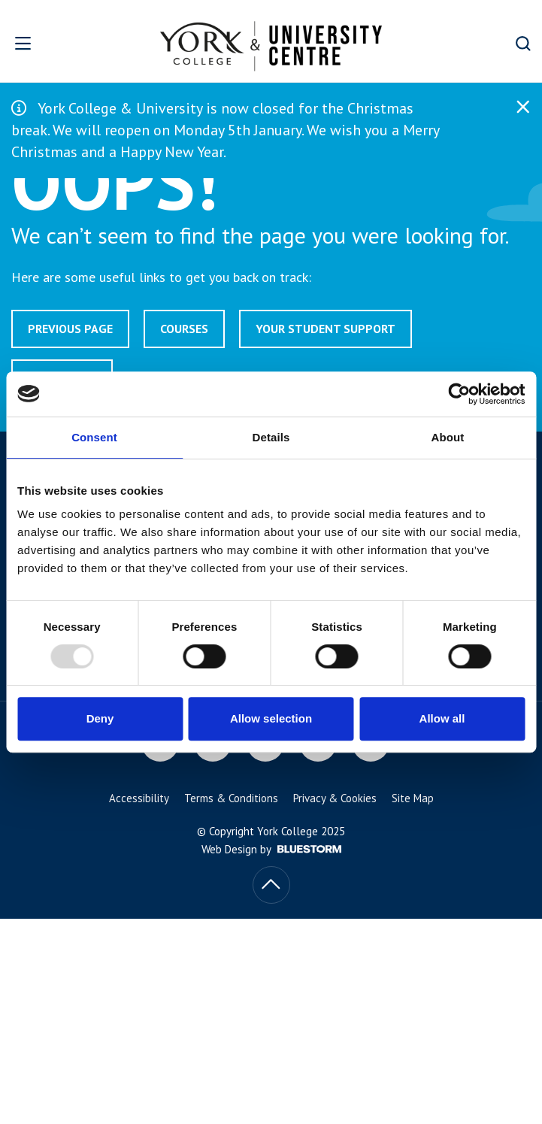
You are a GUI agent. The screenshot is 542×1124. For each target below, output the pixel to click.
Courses (184, 328)
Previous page (70, 328)
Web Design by (271, 849)
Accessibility (139, 798)
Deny (100, 718)
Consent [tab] (94, 437)
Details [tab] (271, 437)
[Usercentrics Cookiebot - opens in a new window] (459, 394)
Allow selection (271, 718)
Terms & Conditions (231, 798)
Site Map (413, 798)
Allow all (442, 718)
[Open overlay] (45, 43)
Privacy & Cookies (335, 798)
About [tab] (448, 437)
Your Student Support (325, 328)
